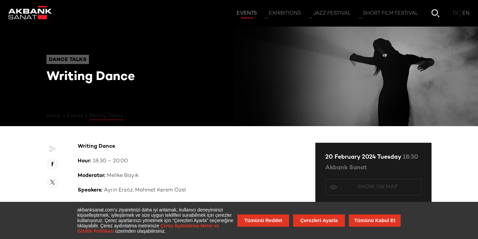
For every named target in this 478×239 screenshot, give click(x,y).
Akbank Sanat (346, 168)
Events (75, 116)
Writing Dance (106, 116)
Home (53, 116)
